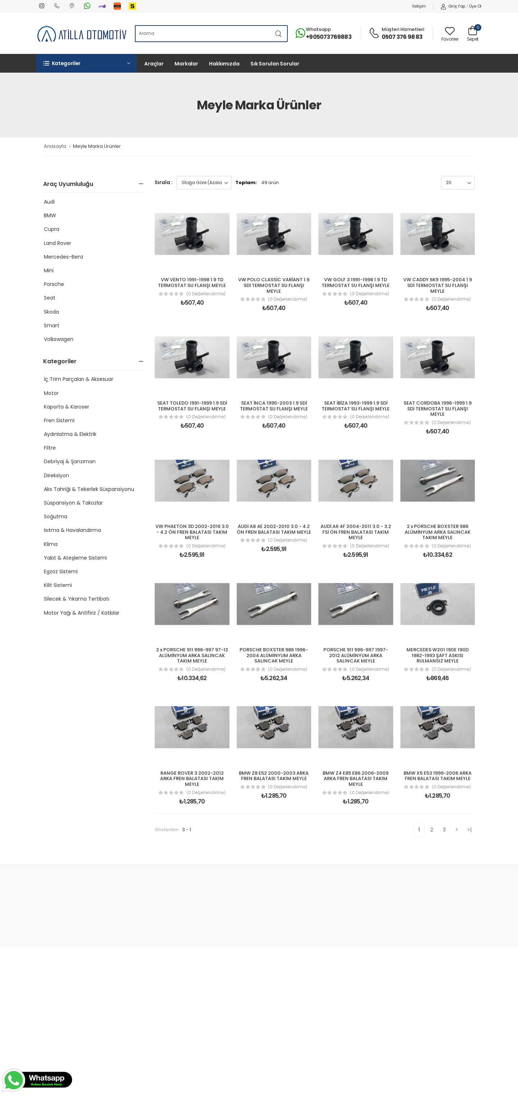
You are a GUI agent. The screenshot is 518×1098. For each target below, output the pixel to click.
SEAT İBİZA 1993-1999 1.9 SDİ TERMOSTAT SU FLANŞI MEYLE (356, 406)
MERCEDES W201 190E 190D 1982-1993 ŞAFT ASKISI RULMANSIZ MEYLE (437, 655)
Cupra (51, 229)
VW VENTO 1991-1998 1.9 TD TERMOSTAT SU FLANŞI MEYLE (192, 282)
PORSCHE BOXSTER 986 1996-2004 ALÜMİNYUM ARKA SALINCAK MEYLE (274, 655)
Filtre (50, 447)
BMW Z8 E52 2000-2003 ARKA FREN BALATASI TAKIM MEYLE (274, 776)
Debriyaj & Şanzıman (70, 461)
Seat (49, 297)
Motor (51, 393)
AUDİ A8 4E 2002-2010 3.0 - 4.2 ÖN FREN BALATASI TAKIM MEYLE (274, 529)
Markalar (186, 63)
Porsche (54, 284)
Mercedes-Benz (63, 256)
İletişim (419, 6)
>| (469, 829)
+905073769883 (328, 37)
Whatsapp (318, 29)
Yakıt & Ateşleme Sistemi (75, 557)
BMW (50, 215)
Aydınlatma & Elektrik (70, 434)
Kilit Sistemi (58, 585)
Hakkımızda (224, 63)
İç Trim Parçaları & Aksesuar (78, 379)
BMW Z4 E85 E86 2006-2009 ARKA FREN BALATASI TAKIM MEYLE (355, 779)
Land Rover (57, 243)
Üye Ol (475, 6)
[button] (86, 63)
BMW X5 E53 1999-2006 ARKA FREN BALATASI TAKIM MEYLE (438, 776)
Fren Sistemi (59, 420)
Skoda (51, 311)
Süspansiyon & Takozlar (73, 502)
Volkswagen (58, 339)
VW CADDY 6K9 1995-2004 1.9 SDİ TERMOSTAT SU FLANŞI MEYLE (437, 285)
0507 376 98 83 (402, 37)
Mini (49, 270)
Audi (49, 201)
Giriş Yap (453, 6)
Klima (51, 544)
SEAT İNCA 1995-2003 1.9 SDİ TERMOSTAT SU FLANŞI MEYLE (274, 406)
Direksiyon (56, 475)
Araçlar (154, 63)
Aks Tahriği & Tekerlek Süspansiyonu (89, 489)
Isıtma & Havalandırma (72, 530)
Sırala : (164, 182)
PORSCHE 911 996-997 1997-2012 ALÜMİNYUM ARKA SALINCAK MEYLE (355, 655)
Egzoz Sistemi (61, 571)
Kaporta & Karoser (66, 406)
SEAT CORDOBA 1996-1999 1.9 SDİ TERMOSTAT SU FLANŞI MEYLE (438, 409)
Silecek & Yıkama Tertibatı (76, 598)
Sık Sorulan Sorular (274, 63)
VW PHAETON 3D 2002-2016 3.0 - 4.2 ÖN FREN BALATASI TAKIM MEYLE (192, 532)
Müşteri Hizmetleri (403, 29)
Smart (51, 325)
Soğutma (55, 516)
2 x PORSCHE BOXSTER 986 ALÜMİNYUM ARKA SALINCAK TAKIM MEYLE (438, 532)
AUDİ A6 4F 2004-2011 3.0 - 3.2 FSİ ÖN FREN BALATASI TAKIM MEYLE (356, 532)
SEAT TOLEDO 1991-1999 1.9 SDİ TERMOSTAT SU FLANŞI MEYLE (192, 406)
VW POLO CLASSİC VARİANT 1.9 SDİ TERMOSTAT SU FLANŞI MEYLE (273, 285)
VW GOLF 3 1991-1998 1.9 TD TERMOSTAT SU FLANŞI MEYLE (356, 282)
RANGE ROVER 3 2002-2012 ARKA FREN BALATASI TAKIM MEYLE (192, 779)
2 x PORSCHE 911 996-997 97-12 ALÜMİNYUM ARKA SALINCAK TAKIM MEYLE (192, 655)
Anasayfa (55, 146)
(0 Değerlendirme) (206, 294)
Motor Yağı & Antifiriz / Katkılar (81, 612)
